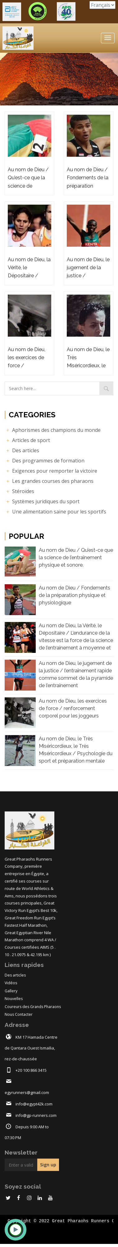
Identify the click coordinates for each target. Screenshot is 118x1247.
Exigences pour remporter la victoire (51, 470)
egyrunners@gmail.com (27, 1092)
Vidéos (11, 982)
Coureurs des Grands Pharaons (33, 1006)
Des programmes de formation (44, 460)
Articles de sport (27, 440)
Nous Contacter (19, 1014)
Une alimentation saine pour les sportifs (55, 511)
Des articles (22, 450)
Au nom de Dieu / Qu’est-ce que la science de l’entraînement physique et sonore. (76, 557)
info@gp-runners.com (36, 1115)
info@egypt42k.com (34, 1104)
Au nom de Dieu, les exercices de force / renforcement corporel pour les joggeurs (73, 708)
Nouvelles (14, 998)
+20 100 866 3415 (31, 1070)
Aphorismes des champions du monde (53, 430)
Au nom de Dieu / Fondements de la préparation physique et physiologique (74, 595)
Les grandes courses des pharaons (49, 481)
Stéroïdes (19, 491)
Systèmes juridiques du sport (42, 501)
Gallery (11, 991)
